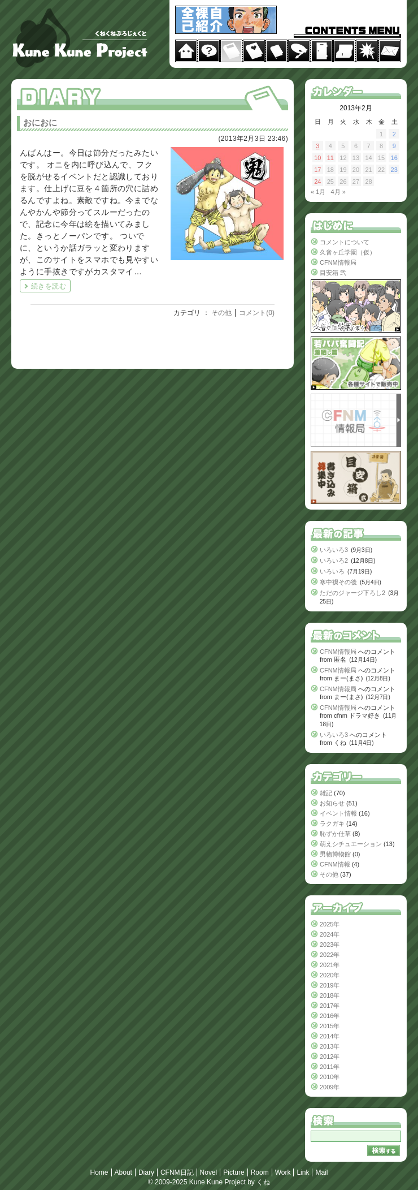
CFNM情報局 (338, 262)
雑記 (326, 793)
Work (283, 1172)
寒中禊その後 (338, 582)
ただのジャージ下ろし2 (352, 592)
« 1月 (318, 191)
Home (99, 1172)
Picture (233, 1172)
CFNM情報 (335, 864)
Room (260, 1172)
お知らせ (332, 803)
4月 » (337, 191)
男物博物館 (335, 854)
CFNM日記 (177, 1172)
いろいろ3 (334, 549)
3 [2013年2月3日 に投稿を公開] (317, 146)
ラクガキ (332, 823)
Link (303, 1172)
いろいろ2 (334, 560)
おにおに (40, 122)
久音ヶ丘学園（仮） (348, 252)
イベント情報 (338, 813)
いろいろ (332, 571)
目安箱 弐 (333, 272)
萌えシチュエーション (351, 843)
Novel (208, 1172)
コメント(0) (257, 313)
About (123, 1172)
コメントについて (344, 242)
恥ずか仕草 (335, 833)
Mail (321, 1172)
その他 (221, 313)
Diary (146, 1172)
